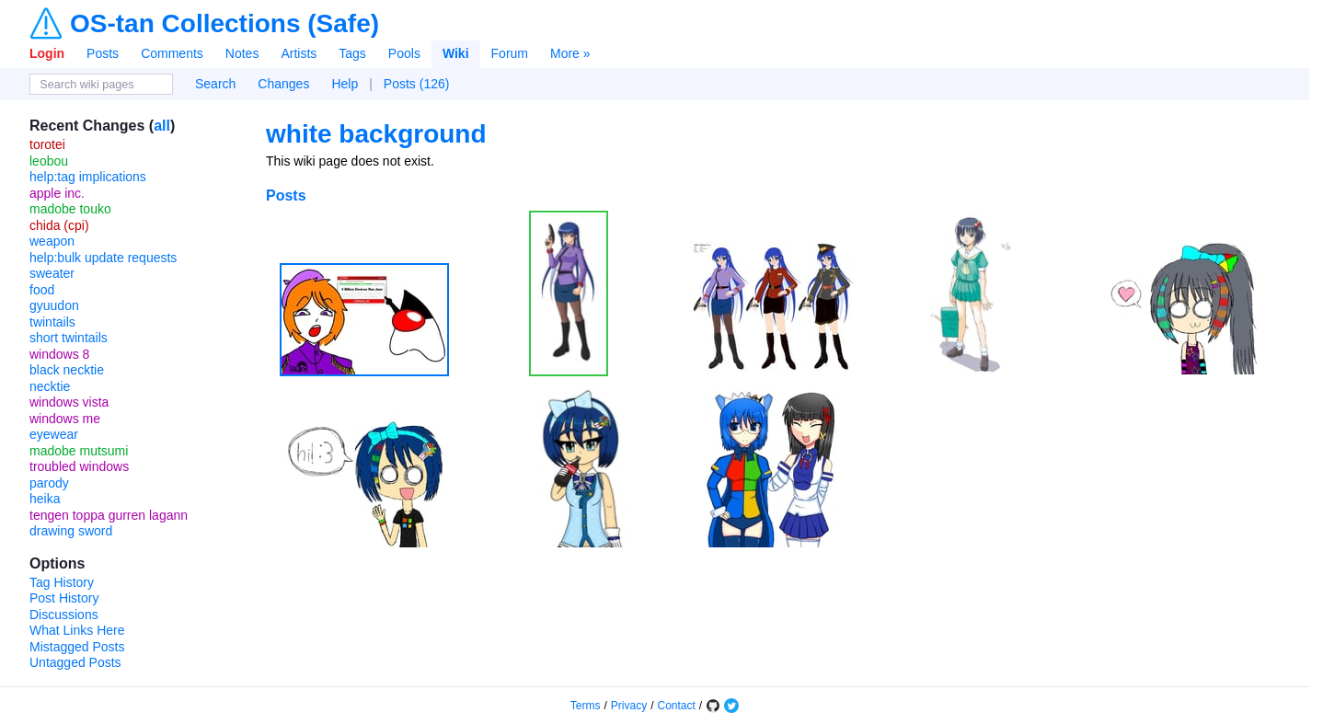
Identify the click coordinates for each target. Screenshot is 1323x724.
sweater (52, 273)
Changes (283, 83)
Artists (298, 53)
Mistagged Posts (77, 646)
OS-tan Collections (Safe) (224, 24)
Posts (102, 53)
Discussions (63, 614)
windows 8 (59, 354)
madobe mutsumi (78, 450)
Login (46, 53)
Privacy (629, 705)
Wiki (456, 53)
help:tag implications (87, 176)
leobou (48, 161)
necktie (49, 386)
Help (344, 83)
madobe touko (70, 208)
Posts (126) (417, 83)
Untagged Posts (75, 662)
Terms (585, 705)
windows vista (69, 402)
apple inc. (57, 193)
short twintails (68, 337)
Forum (509, 53)
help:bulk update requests (103, 257)
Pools (404, 53)
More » (570, 53)
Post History (63, 598)
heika (44, 498)
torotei (47, 144)
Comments (172, 53)
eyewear (53, 434)
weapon (52, 241)
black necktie (66, 369)
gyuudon (54, 305)
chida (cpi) (59, 225)
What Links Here (76, 630)
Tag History (61, 582)
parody (49, 483)
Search (215, 83)
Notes (242, 53)
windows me (64, 418)
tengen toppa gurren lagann (108, 515)
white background (376, 134)
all (162, 125)
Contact (677, 705)
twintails (52, 322)
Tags (352, 53)
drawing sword (70, 530)
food (41, 289)
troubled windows (79, 466)
